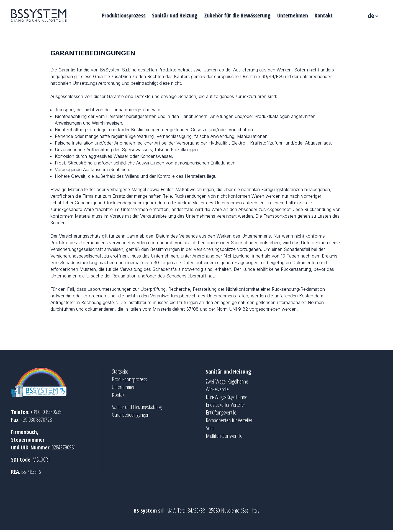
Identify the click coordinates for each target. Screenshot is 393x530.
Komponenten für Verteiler (229, 420)
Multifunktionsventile (224, 435)
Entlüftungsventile (221, 412)
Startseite (120, 371)
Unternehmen (292, 15)
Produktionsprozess (123, 15)
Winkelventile (217, 389)
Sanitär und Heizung (174, 15)
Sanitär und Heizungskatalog (137, 407)
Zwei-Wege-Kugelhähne (227, 381)
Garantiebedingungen (130, 414)
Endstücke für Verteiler (225, 404)
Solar (210, 428)
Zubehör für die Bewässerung (237, 15)
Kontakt (324, 15)
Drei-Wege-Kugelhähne (226, 397)
